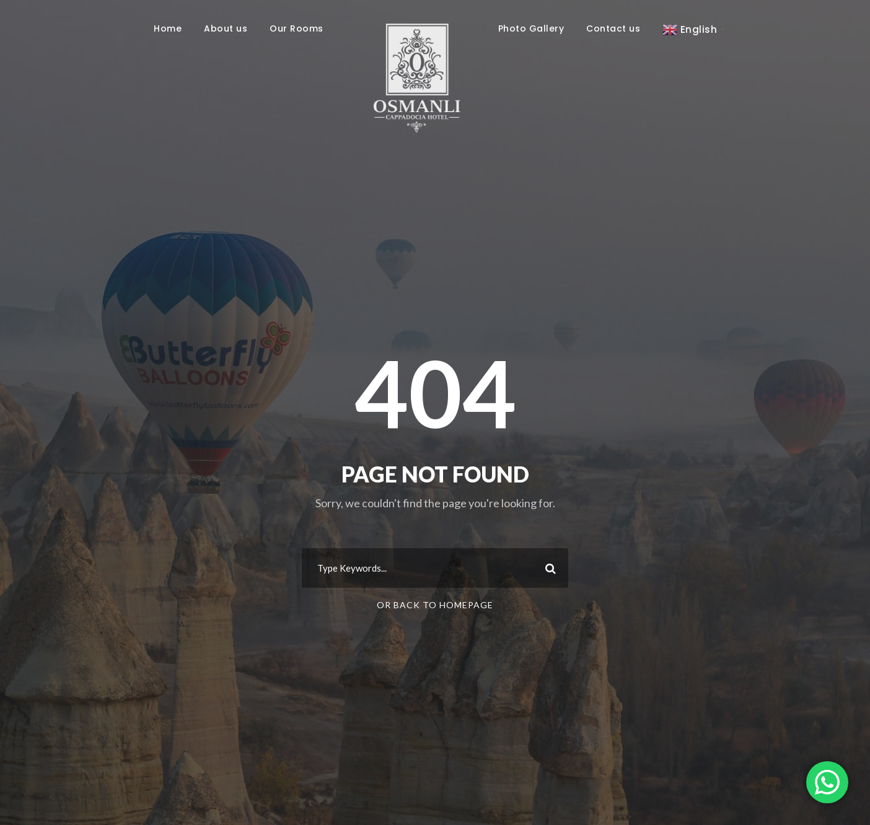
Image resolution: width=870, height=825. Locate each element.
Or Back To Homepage (435, 605)
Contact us (613, 28)
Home (168, 28)
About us (225, 28)
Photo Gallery (531, 28)
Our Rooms (296, 28)
